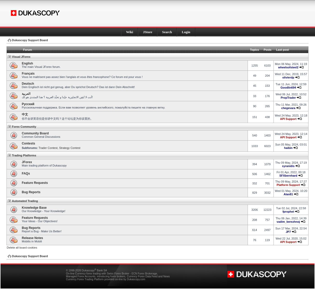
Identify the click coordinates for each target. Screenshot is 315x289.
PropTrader (288, 97)
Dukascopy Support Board (30, 40)
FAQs (26, 173)
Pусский (28, 104)
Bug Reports (31, 192)
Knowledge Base (34, 207)
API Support (288, 118)
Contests (28, 143)
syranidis (288, 166)
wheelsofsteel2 (288, 67)
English (27, 63)
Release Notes (32, 238)
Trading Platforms (24, 155)
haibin (288, 147)
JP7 (288, 231)
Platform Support (288, 184)
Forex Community (24, 126)
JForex (27, 162)
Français (28, 73)
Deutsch (28, 83)
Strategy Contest (69, 147)
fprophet (288, 211)
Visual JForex (21, 56)
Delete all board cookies (22, 247)
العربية (26, 94)
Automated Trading (25, 201)
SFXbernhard (288, 175)
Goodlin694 (288, 87)
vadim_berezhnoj (288, 221)
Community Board (35, 133)
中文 (25, 114)
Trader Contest (48, 147)
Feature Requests (35, 183)
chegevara (288, 108)
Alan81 (288, 194)
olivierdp (288, 77)
